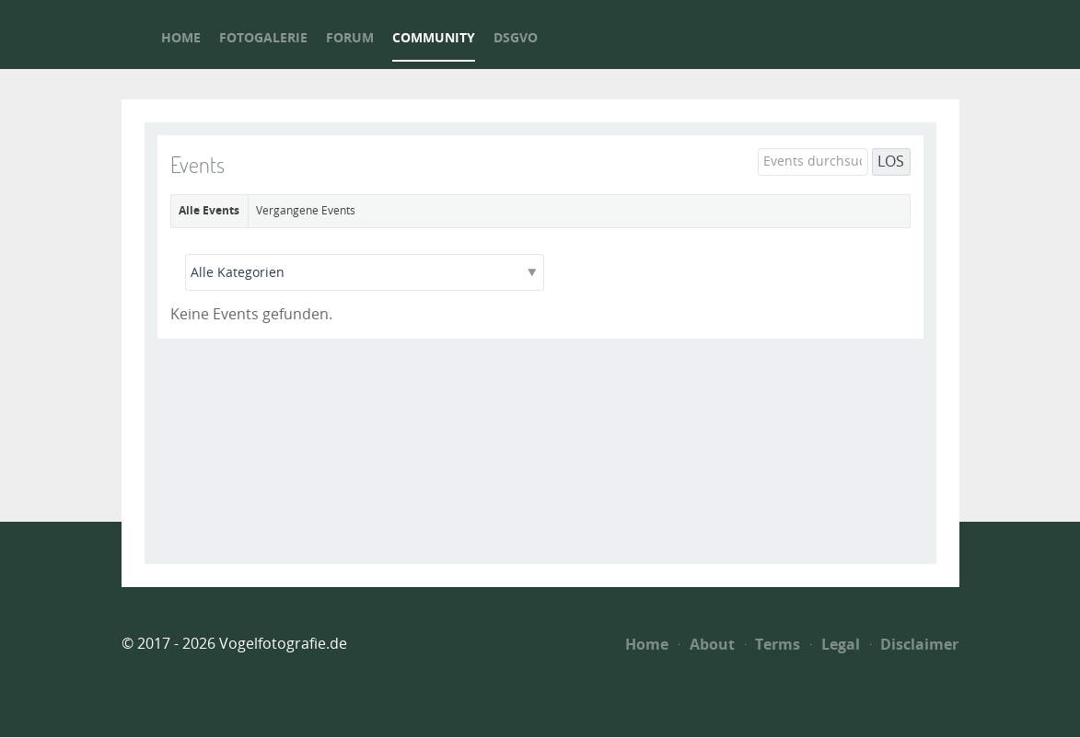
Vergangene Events (305, 210)
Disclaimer (914, 644)
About (707, 644)
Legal (835, 644)
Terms (773, 644)
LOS (890, 161)
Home (646, 644)
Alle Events (209, 210)
